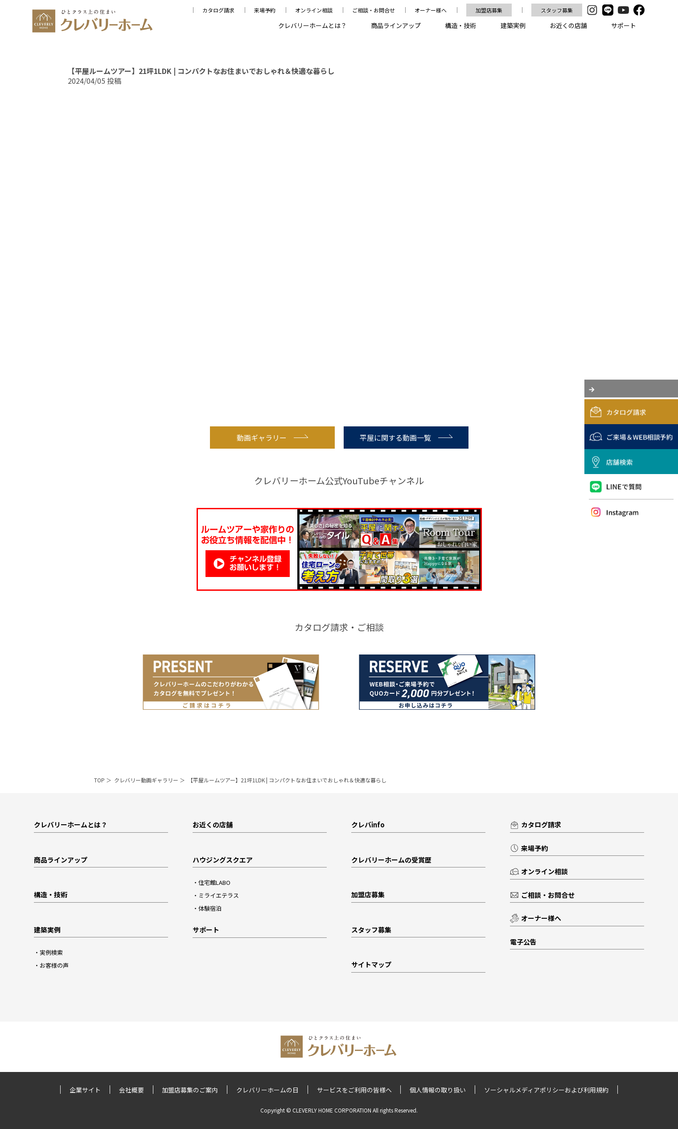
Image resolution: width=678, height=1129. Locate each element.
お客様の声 (54, 965)
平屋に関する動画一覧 (406, 437)
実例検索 (51, 952)
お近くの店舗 (568, 25)
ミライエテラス (218, 895)
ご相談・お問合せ (373, 10)
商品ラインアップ (396, 25)
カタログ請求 (218, 10)
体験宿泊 (210, 908)
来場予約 (264, 10)
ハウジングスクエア (223, 859)
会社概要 (131, 1090)
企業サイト (84, 1090)
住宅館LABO (214, 882)
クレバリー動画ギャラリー (146, 780)
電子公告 (523, 941)
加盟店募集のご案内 (190, 1090)
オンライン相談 (314, 10)
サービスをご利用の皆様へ (354, 1090)
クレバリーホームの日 (267, 1090)
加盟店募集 (489, 10)
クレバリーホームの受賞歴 (391, 859)
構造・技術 (460, 25)
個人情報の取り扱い (438, 1090)
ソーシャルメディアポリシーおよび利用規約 (547, 1090)
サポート (623, 25)
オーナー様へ (431, 10)
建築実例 (513, 25)
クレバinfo (368, 824)
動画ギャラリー (272, 437)
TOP (99, 780)
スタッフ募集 (557, 10)
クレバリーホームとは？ (312, 25)
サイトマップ (371, 964)
